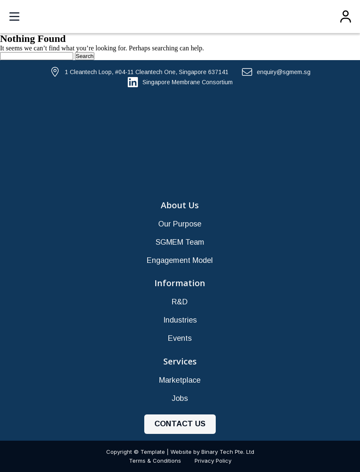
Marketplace (180, 380)
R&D (180, 302)
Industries (180, 320)
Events (180, 338)
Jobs (180, 398)
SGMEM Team (180, 242)
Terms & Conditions (155, 460)
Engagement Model (180, 260)
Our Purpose (179, 224)
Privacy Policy (213, 460)
